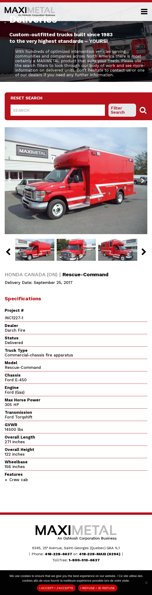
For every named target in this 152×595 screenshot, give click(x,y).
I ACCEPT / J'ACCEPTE (56, 588)
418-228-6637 (58, 554)
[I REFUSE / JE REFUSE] (146, 582)
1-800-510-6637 (84, 560)
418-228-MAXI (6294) (99, 554)
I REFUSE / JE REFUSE (97, 588)
